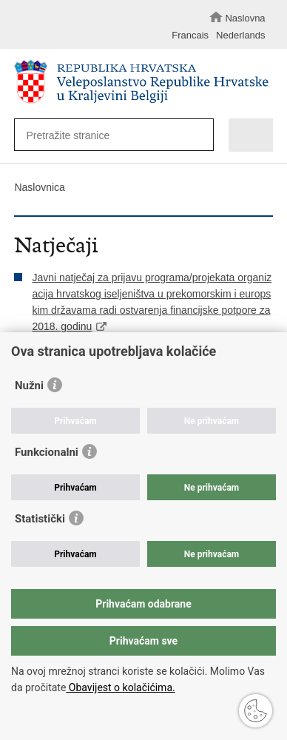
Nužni (29, 385)
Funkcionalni (46, 452)
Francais (190, 35)
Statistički (40, 518)
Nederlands (241, 35)
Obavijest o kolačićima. (120, 687)
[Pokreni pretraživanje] (198, 136)
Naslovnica (39, 187)
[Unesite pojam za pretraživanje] (107, 135)
